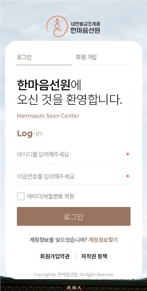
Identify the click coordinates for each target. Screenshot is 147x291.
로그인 (24, 57)
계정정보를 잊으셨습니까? (73, 239)
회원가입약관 (54, 256)
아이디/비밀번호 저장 (45, 196)
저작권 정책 (94, 256)
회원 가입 (86, 57)
